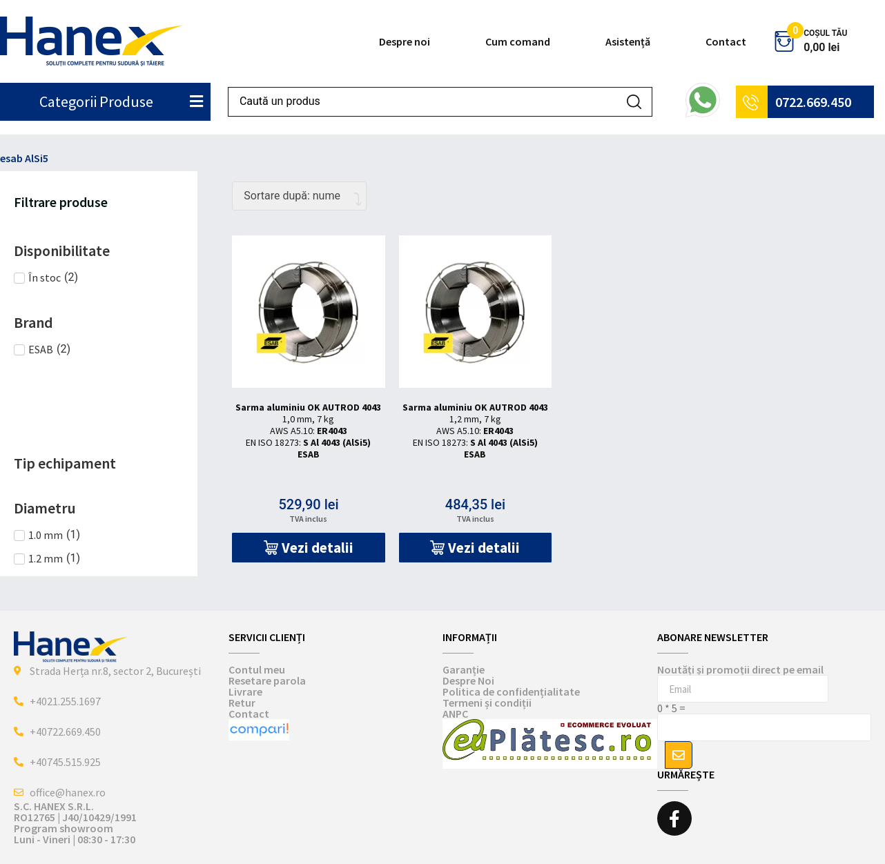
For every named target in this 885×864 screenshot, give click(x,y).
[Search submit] (634, 102)
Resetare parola (267, 680)
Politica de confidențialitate (511, 691)
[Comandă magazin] (299, 195)
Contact (726, 41)
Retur (241, 702)
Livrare (245, 691)
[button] (308, 547)
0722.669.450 (813, 101)
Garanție (463, 669)
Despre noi (404, 41)
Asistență (627, 41)
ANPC (455, 713)
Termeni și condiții (487, 702)
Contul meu (256, 669)
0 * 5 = (671, 708)
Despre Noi (468, 680)
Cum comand (517, 41)
